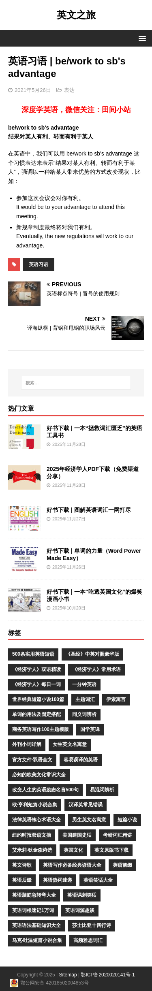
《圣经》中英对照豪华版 (92, 654)
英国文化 (73, 850)
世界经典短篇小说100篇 (38, 699)
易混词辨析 (102, 790)
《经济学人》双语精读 (36, 669)
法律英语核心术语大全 (36, 820)
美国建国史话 (77, 835)
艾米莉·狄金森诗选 (32, 850)
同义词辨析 (84, 714)
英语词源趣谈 (79, 910)
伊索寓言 (116, 699)
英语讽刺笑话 (81, 895)
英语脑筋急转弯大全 (34, 895)
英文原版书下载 (111, 850)
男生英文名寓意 (89, 820)
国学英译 (90, 729)
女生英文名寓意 (70, 744)
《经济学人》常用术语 (96, 669)
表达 (69, 90)
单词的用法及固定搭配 (36, 714)
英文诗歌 (22, 865)
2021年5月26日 (33, 90)
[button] (141, 38)
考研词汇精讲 (117, 835)
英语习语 (38, 264)
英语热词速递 (57, 880)
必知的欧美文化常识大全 (39, 775)
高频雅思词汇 (88, 940)
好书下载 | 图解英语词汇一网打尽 (89, 510)
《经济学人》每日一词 (36, 684)
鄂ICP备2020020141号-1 (108, 975)
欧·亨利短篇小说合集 (34, 805)
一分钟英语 (84, 684)
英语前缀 (122, 865)
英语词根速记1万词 (33, 910)
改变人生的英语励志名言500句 (45, 790)
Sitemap (68, 975)
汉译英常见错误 (86, 805)
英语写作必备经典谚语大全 (72, 865)
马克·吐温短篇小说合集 (37, 940)
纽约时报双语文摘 (31, 835)
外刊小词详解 (26, 744)
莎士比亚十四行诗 (91, 925)
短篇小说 (127, 820)
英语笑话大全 (98, 880)
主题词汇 (85, 699)
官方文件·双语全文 (32, 760)
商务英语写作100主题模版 (40, 729)
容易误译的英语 (81, 760)
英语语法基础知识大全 (36, 925)
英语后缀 (22, 880)
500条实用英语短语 (33, 654)
